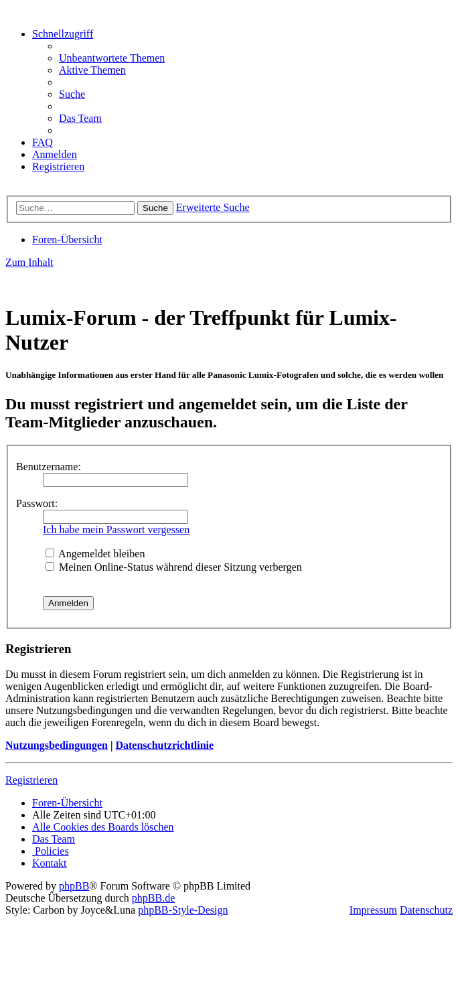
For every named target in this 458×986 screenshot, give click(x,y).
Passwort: (37, 503)
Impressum (373, 910)
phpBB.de (153, 898)
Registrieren (31, 780)
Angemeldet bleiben (95, 553)
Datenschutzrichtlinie (164, 745)
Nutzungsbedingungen (56, 745)
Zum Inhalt (29, 262)
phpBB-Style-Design (183, 910)
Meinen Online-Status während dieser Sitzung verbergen (174, 567)
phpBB (74, 886)
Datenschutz (426, 910)
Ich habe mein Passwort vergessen (116, 529)
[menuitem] (112, 58)
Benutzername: (48, 466)
